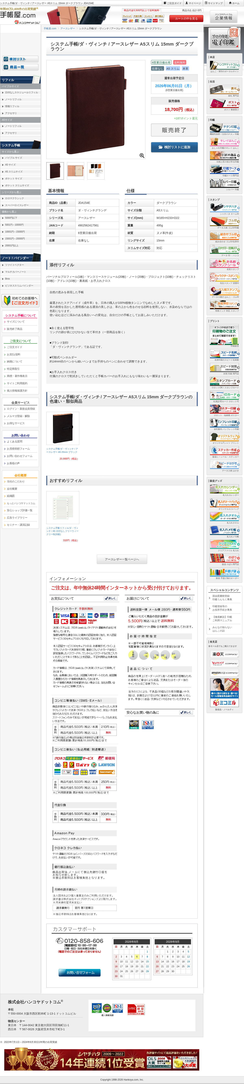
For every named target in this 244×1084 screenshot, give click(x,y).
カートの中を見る (186, 18)
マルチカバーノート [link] (15, 271)
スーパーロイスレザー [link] (16, 205)
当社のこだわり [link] (16, 481)
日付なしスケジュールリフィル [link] (21, 92)
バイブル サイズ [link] (13, 157)
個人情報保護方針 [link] (17, 390)
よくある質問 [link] (14, 441)
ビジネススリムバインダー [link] (19, 285)
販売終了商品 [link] (14, 328)
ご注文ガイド (174, 3)
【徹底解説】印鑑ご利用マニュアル (222, 619)
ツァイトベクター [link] (14, 264)
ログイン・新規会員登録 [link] (21, 408)
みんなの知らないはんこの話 (222, 629)
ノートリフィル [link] (13, 99)
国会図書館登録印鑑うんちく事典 (222, 598)
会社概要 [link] (12, 488)
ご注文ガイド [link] (14, 347)
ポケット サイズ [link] (13, 178)
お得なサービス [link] (16, 423)
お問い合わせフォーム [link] (19, 456)
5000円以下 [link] (11, 217)
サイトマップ (215, 3)
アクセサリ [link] (11, 113)
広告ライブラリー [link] (17, 517)
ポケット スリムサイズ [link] (17, 185)
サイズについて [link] (16, 321)
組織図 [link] (11, 495)
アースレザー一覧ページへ (122, 559)
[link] (62, 437)
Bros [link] (7, 278)
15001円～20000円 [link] (15, 238)
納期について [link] (14, 361)
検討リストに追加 (174, 147)
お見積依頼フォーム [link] (18, 448)
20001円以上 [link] (11, 245)
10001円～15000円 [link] (15, 231)
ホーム (236, 3)
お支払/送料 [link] (13, 354)
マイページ (195, 3)
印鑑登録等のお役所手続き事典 (222, 608)
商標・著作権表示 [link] (17, 375)
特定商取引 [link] (13, 368)
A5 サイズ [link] (10, 164)
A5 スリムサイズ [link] (14, 171)
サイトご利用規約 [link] (17, 383)
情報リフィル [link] (12, 106)
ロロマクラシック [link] (14, 198)
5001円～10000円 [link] (14, 224)
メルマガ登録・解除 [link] (18, 416)
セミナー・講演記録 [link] (18, 524)
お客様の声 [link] (13, 463)
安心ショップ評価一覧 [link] (19, 510)
